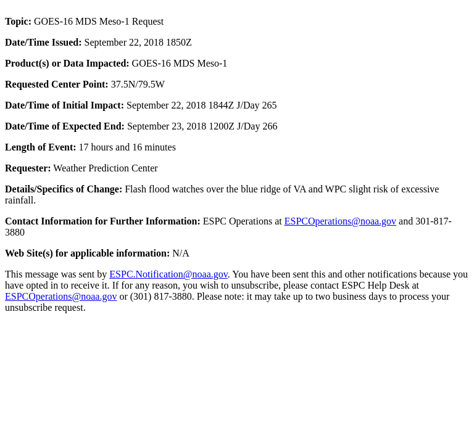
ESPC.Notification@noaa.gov (168, 274)
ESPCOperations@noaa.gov (340, 221)
